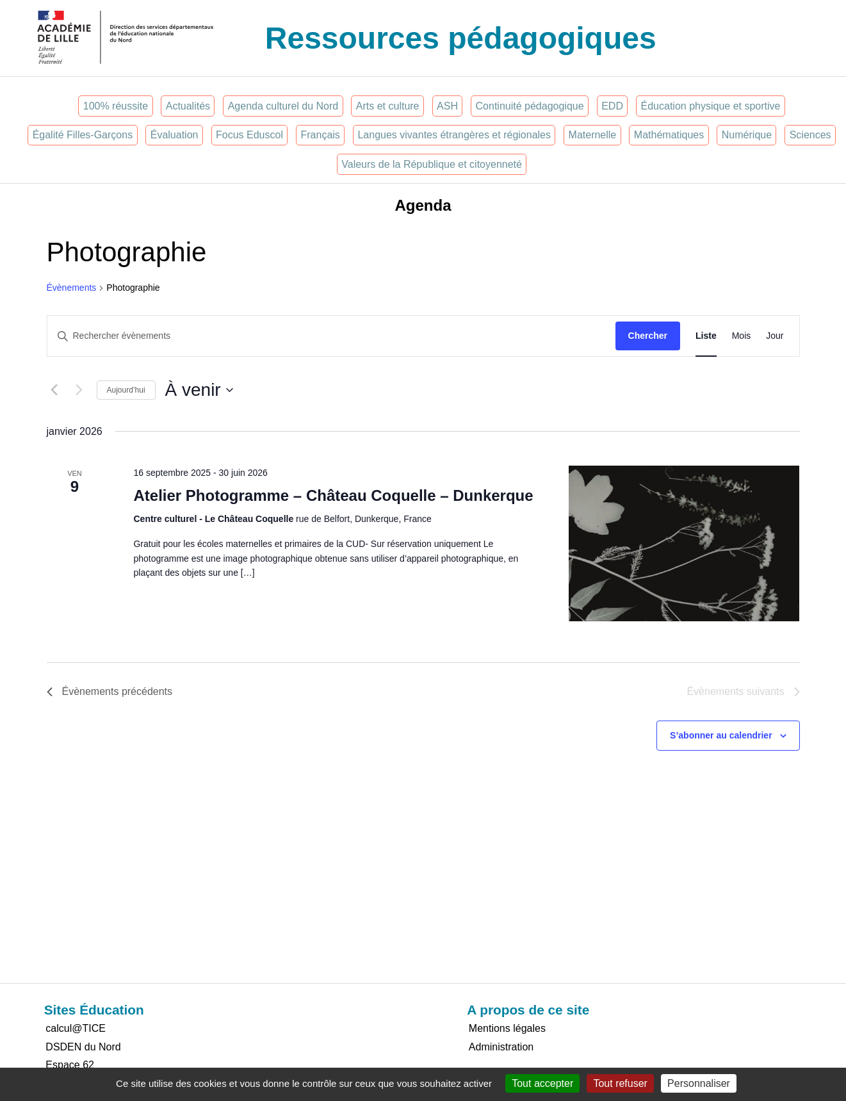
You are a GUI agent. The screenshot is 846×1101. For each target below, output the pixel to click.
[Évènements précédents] (54, 390)
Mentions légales (507, 1028)
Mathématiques (669, 134)
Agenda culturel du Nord (283, 106)
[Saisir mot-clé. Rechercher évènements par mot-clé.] (331, 336)
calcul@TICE (75, 1028)
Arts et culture (387, 106)
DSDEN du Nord (82, 1046)
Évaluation (174, 134)
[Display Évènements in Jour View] (774, 336)
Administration (501, 1046)
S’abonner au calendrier (721, 735)
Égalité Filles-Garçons (83, 134)
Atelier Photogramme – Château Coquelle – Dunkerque (333, 495)
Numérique (747, 134)
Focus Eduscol (249, 134)
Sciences (810, 134)
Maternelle (593, 134)
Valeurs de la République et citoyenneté (431, 164)
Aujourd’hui (126, 390)
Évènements (72, 287)
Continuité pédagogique (530, 106)
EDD (612, 106)
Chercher (647, 335)
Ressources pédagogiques (460, 38)
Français (320, 134)
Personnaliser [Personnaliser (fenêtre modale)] (698, 1083)
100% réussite (115, 106)
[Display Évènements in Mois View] (741, 336)
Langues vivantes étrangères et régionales (454, 134)
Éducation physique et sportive (711, 106)
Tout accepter (542, 1083)
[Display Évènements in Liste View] (706, 336)
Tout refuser (620, 1083)
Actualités (188, 106)
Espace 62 (69, 1064)
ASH (447, 106)
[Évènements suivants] (79, 390)
